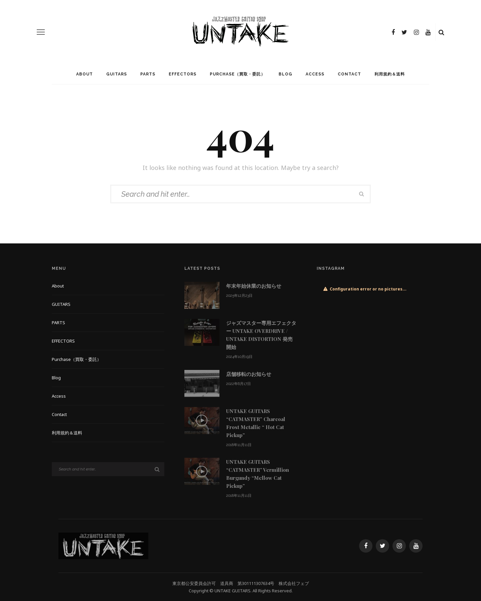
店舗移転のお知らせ (248, 374)
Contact (349, 74)
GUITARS (116, 74)
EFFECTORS (182, 74)
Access (315, 74)
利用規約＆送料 (389, 74)
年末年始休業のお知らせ (253, 285)
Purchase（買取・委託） (237, 74)
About (84, 74)
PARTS (147, 74)
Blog (285, 74)
